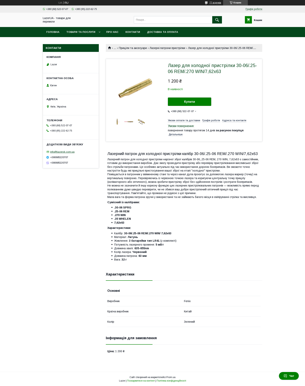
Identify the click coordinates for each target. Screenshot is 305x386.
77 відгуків (215, 2)
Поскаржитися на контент (141, 380)
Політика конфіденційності (171, 380)
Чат (289, 376)
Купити (189, 101)
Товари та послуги (80, 31)
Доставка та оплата (162, 31)
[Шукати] (217, 20)
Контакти (132, 31)
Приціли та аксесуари (133, 48)
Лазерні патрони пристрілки (167, 48)
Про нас (112, 31)
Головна (52, 31)
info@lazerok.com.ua (62, 151)
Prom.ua (170, 377)
